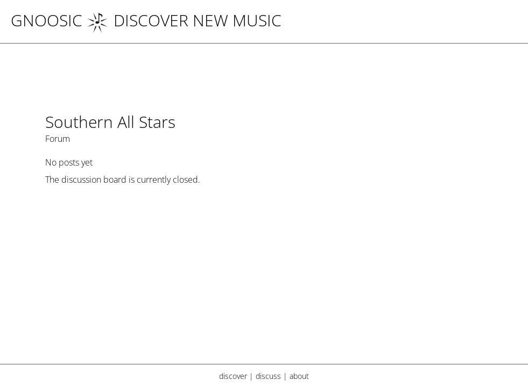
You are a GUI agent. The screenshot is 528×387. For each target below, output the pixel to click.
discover (233, 376)
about (299, 376)
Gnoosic (46, 20)
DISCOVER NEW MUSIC (184, 20)
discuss (268, 376)
